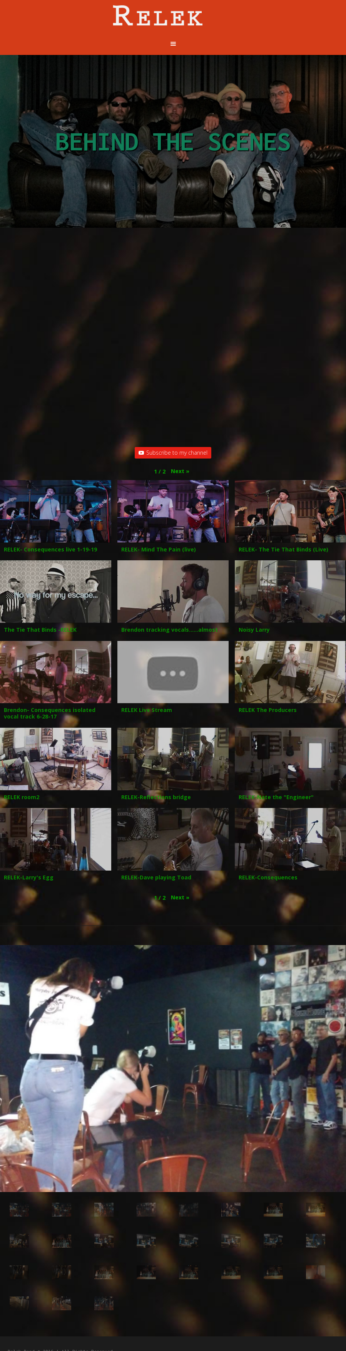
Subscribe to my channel (173, 452)
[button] (180, 471)
